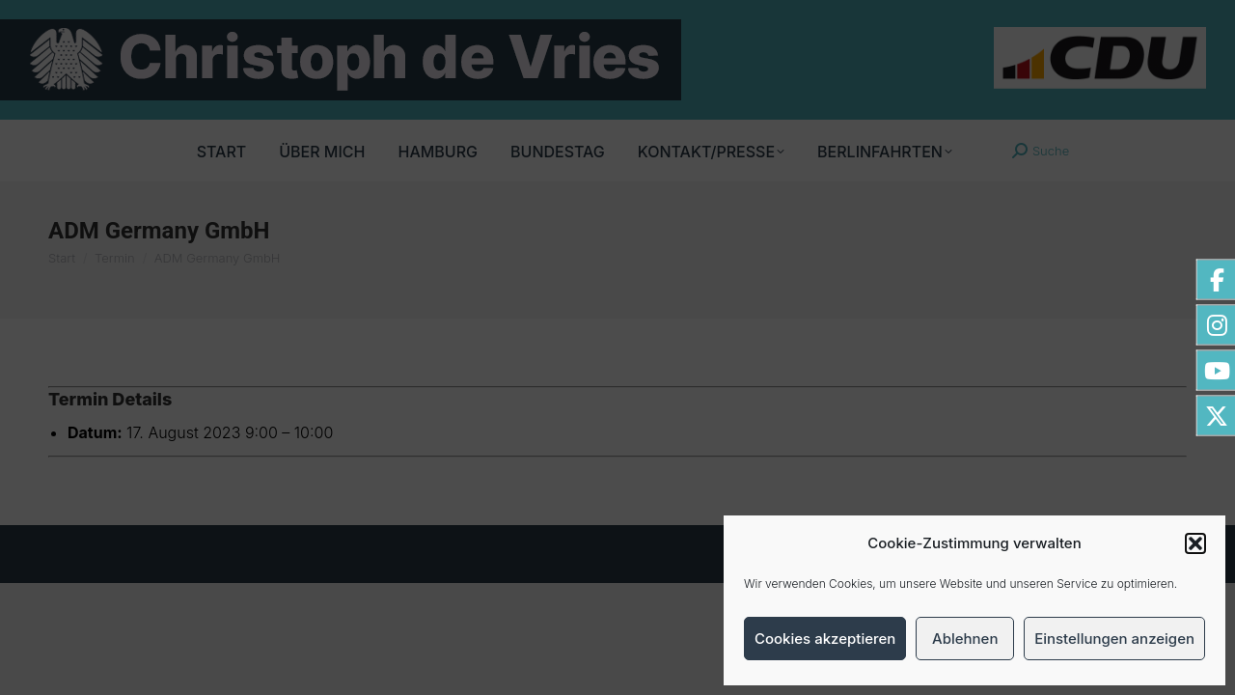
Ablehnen (965, 638)
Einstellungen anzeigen (1114, 638)
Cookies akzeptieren (825, 638)
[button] (1195, 543)
